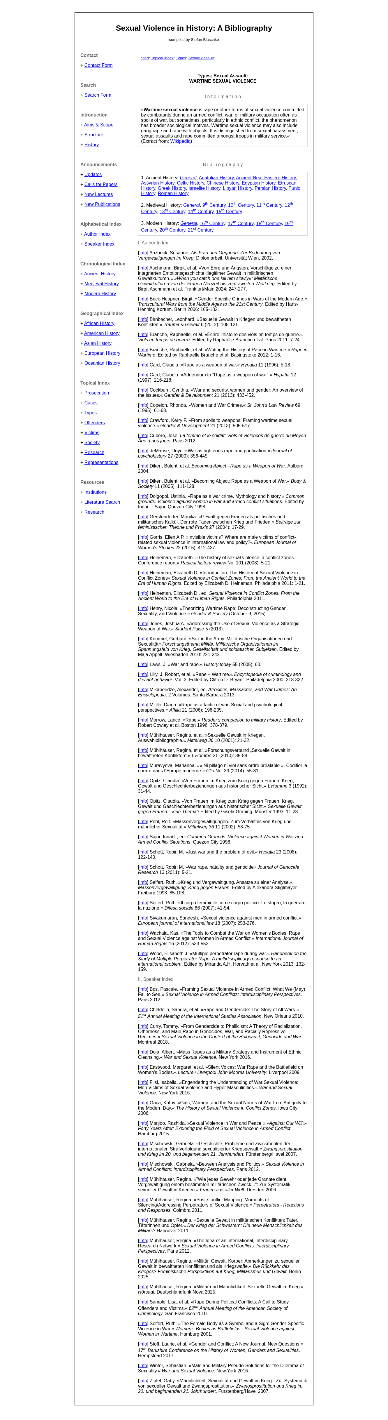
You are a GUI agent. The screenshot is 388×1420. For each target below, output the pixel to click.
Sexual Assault (201, 58)
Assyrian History (157, 182)
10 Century (241, 205)
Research (94, 452)
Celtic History (190, 182)
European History (102, 353)
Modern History (100, 293)
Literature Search (102, 502)
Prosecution (96, 392)
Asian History (98, 343)
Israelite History (204, 188)
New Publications (102, 204)
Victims (91, 432)
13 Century (172, 211)
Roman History (173, 193)
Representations (101, 462)
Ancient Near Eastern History (266, 177)
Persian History (270, 188)
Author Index (97, 234)
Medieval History (101, 283)
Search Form (97, 95)
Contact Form (98, 65)
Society (92, 442)
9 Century (213, 205)
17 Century (240, 223)
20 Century (172, 229)
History (91, 144)
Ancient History (100, 273)
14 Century (201, 211)
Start (145, 58)
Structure (93, 134)
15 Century (229, 211)
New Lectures (98, 194)
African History (99, 323)
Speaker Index (99, 243)
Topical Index (162, 58)
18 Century (269, 223)
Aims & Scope (98, 124)
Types (90, 412)
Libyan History (237, 188)
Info (143, 252)
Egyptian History (258, 182)
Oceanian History (102, 363)
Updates (93, 174)
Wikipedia (180, 141)
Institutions (95, 492)
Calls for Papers (101, 184)
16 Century (212, 223)
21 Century (201, 229)
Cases (91, 402)
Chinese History (223, 182)
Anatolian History (216, 177)
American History (102, 333)
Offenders (94, 422)
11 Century (269, 205)
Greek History (172, 188)
